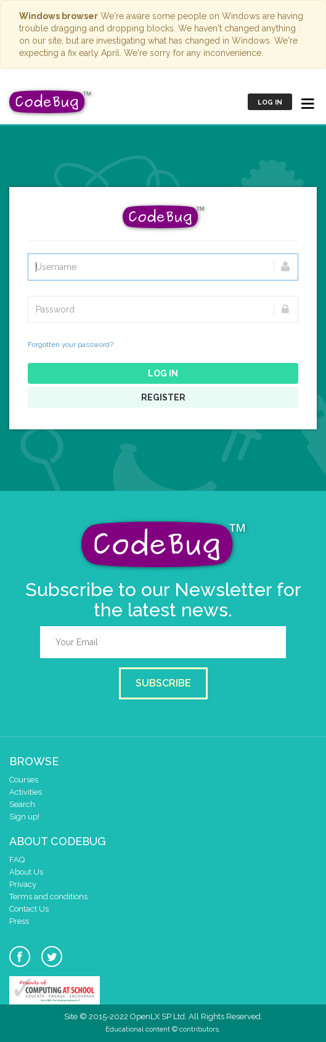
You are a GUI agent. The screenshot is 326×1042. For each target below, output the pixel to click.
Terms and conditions (48, 896)
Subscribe (163, 683)
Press (19, 921)
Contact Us (29, 908)
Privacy (22, 884)
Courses (23, 779)
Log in (270, 102)
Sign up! (24, 816)
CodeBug (50, 101)
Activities (25, 792)
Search (22, 804)
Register (163, 397)
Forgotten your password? (70, 344)
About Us (26, 872)
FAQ (17, 859)
